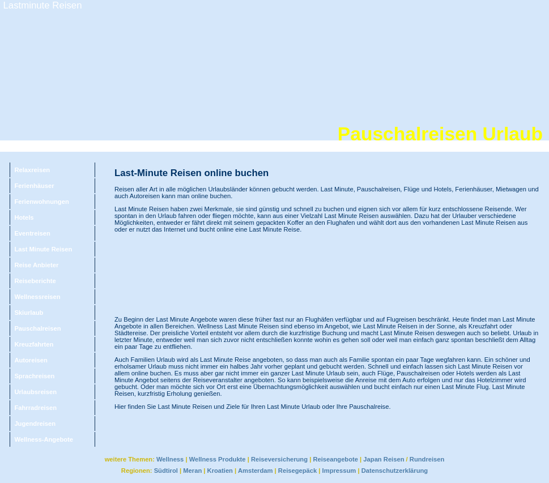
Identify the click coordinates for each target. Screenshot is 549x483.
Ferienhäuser (34, 185)
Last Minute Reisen (43, 249)
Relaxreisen (32, 169)
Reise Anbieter (36, 265)
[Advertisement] (163, 274)
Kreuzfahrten (33, 344)
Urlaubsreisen (35, 391)
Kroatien (220, 470)
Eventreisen (32, 233)
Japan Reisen (383, 459)
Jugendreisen (35, 423)
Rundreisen (427, 459)
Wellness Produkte (217, 459)
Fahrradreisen (35, 407)
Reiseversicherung (279, 459)
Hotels (23, 217)
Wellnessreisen (37, 296)
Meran (192, 470)
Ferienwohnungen (41, 201)
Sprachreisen (34, 376)
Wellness (170, 459)
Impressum (339, 470)
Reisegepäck (297, 470)
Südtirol (166, 470)
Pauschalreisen (37, 328)
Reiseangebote (335, 459)
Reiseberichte (35, 280)
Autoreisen (30, 360)
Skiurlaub (28, 312)
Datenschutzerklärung (394, 470)
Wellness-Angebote (43, 439)
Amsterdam (255, 470)
